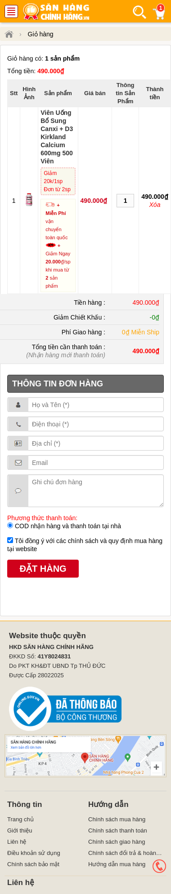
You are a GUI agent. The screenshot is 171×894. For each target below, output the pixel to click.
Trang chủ (20, 819)
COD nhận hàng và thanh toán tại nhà (67, 526)
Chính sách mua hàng (116, 819)
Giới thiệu (19, 830)
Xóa (155, 204)
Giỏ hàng (41, 34)
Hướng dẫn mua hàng (116, 864)
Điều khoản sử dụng (33, 853)
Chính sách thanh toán (117, 830)
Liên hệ (16, 841)
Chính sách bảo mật (33, 864)
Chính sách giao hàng (116, 841)
